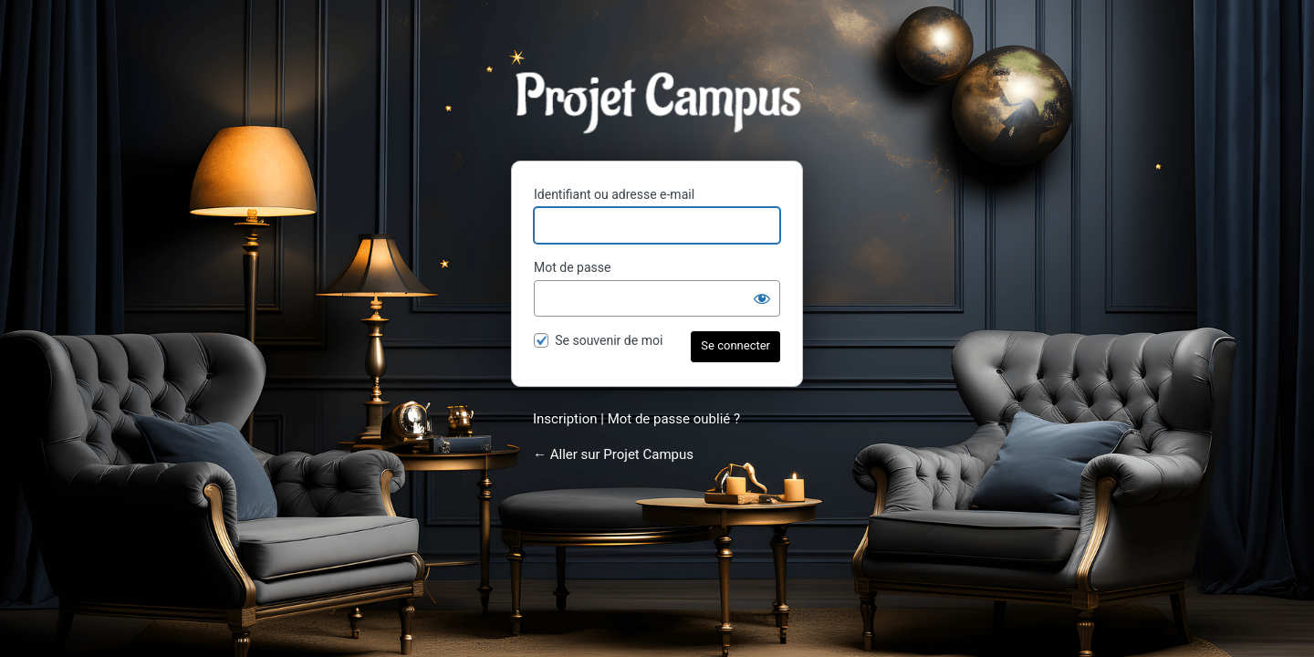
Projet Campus (657, 102)
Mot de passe (572, 267)
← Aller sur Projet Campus (613, 454)
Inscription (565, 419)
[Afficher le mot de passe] (762, 298)
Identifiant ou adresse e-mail (614, 194)
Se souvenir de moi (608, 340)
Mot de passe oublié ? (674, 419)
